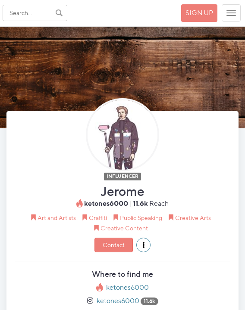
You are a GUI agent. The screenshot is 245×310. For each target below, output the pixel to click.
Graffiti (98, 217)
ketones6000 (127, 287)
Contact (114, 244)
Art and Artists (57, 217)
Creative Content (124, 228)
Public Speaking (141, 217)
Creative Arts (193, 217)
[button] (143, 245)
